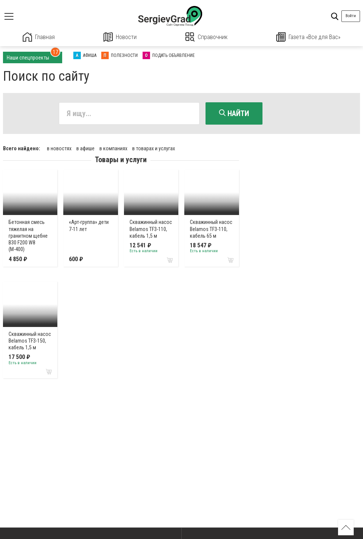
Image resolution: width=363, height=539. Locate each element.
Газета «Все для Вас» (308, 37)
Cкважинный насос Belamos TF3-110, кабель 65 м (211, 228)
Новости (120, 37)
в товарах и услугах (153, 148)
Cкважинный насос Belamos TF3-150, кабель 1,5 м (30, 340)
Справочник (206, 37)
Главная (39, 37)
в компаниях (113, 148)
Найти (234, 113)
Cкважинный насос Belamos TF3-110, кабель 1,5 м (151, 228)
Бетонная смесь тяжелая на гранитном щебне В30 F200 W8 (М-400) (28, 235)
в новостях (59, 148)
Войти (351, 15)
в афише (85, 148)
